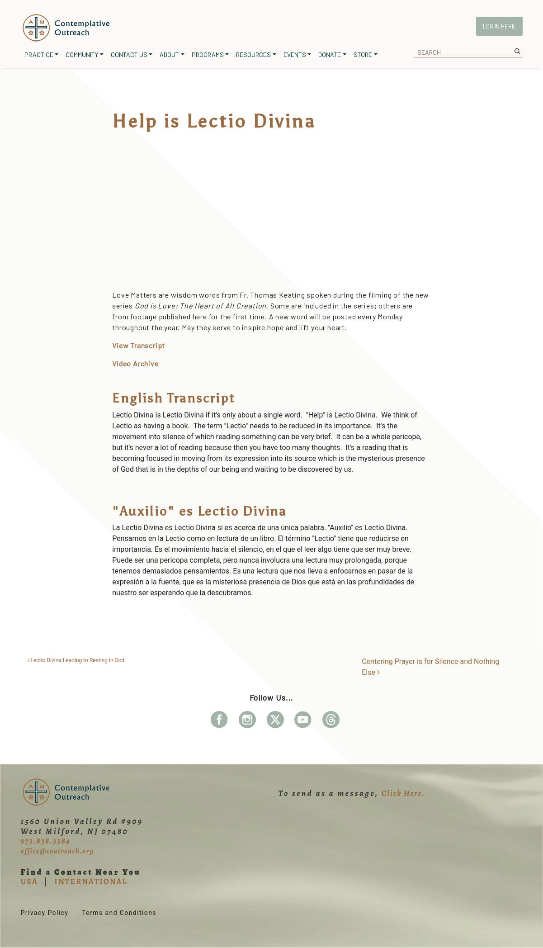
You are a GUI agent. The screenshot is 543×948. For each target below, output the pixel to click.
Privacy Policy (45, 912)
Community (82, 54)
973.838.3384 (46, 840)
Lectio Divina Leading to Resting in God (76, 660)
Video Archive (135, 363)
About (169, 54)
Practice (38, 54)
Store (363, 54)
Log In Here (499, 26)
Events (294, 54)
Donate (329, 54)
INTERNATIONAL (90, 881)
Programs (208, 54)
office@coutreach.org (57, 851)
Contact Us (129, 54)
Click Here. (403, 793)
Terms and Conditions (119, 912)
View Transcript (138, 345)
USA (29, 881)
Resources (253, 54)
